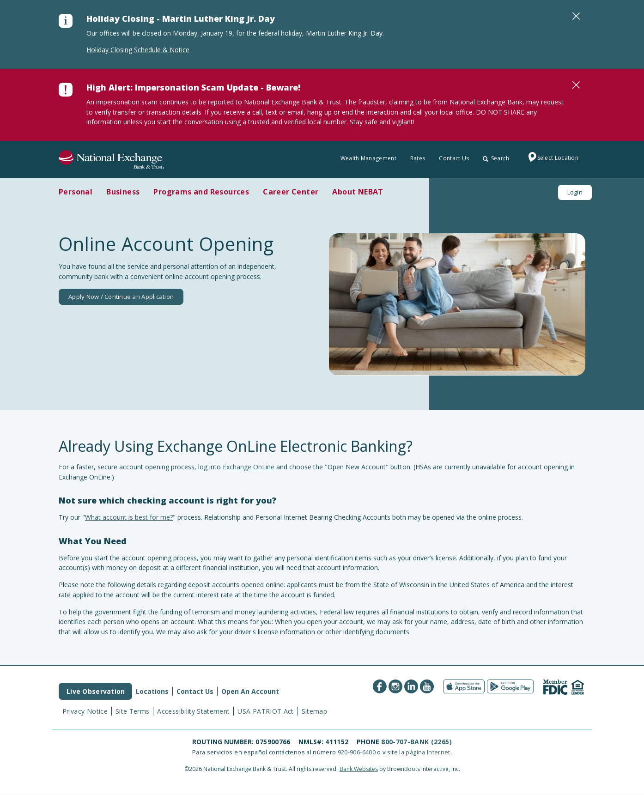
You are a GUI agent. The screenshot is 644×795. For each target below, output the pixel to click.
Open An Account (250, 691)
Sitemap (314, 711)
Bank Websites (359, 769)
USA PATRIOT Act (265, 711)
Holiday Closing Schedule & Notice (137, 49)
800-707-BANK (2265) (416, 741)
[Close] (576, 16)
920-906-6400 (357, 752)
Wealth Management (368, 158)
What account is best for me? (129, 517)
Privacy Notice (85, 711)
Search (496, 158)
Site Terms (132, 711)
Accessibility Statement (193, 711)
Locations (152, 691)
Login (575, 192)
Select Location (551, 158)
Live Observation (96, 691)
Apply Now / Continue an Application (121, 296)
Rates (417, 158)
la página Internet (424, 752)
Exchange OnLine (248, 466)
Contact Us (454, 158)
